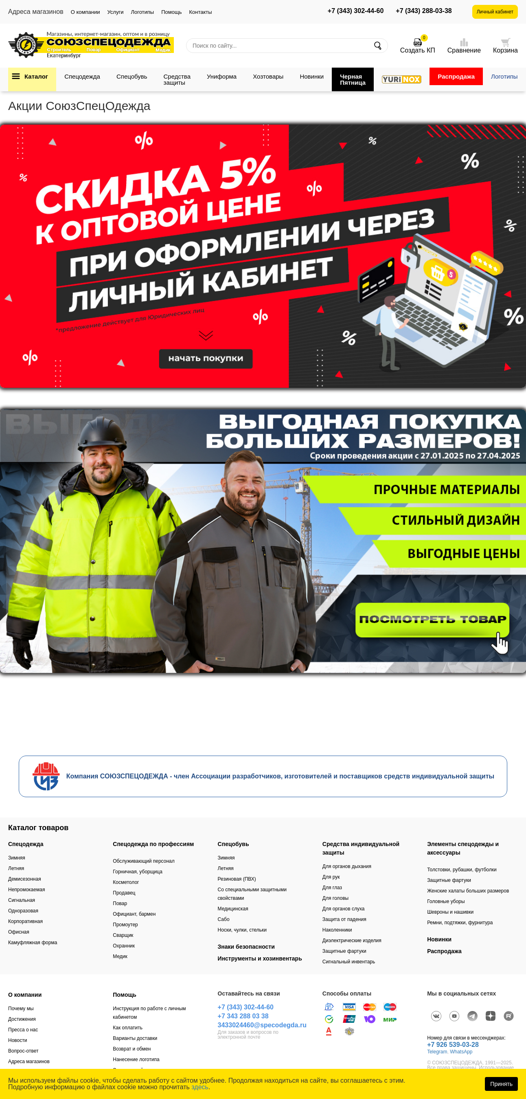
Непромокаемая (26, 889)
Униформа (222, 76)
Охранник (124, 946)
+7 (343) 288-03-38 (423, 11)
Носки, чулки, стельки (242, 930)
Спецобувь (131, 76)
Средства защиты (177, 79)
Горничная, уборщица (137, 872)
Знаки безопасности (246, 946)
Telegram (437, 1052)
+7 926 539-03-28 (453, 1044)
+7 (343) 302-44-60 (356, 11)
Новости (17, 1040)
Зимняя (16, 858)
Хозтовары (268, 76)
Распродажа (456, 76)
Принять (501, 1084)
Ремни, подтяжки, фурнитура (460, 922)
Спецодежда (82, 76)
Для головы (335, 898)
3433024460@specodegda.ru (262, 1025)
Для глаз (332, 887)
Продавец (124, 893)
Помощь (171, 12)
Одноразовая (23, 911)
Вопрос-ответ (23, 1051)
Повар (120, 903)
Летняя (16, 868)
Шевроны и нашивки (450, 912)
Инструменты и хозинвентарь (260, 958)
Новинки (312, 76)
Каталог (36, 76)
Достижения (22, 1019)
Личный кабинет (495, 12)
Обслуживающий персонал (143, 861)
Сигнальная (21, 900)
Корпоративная (25, 921)
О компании (85, 12)
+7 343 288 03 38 (243, 1016)
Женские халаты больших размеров (468, 891)
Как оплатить (127, 1028)
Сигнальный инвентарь (348, 962)
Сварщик (123, 935)
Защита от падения (344, 919)
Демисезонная (24, 879)
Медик (120, 956)
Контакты (200, 12)
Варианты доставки (135, 1038)
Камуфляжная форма (32, 942)
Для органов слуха (343, 909)
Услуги (115, 12)
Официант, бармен (134, 914)
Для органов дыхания (346, 866)
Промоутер (125, 925)
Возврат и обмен (132, 1049)
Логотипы (142, 12)
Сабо (224, 919)
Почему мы (21, 1008)
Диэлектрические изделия (351, 940)
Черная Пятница (353, 79)
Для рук (331, 877)
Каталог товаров (38, 828)
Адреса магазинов (29, 1061)
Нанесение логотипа (136, 1059)
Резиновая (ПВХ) (237, 879)
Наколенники (337, 930)
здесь (199, 1087)
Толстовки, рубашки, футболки (462, 870)
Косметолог (126, 882)
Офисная (18, 932)
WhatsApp (461, 1052)
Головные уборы (446, 901)
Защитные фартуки (344, 951)
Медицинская (233, 909)
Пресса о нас (23, 1030)
